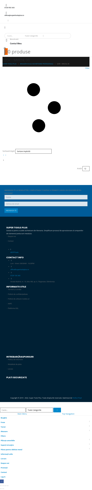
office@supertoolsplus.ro (19, 270)
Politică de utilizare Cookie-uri (19, 299)
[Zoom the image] (38, 317)
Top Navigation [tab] (68, 414)
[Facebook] (8, 20)
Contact (11, 241)
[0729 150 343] (46, 6)
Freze (3, 423)
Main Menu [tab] (22, 414)
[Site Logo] (9, 32)
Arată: (79, 168)
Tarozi (3, 427)
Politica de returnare (15, 360)
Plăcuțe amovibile (8, 441)
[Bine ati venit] (46, 43)
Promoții (4, 468)
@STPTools (14, 252)
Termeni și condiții (15, 289)
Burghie (4, 418)
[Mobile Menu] (5, 27)
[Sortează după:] (33, 151)
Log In (3, 477)
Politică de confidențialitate (18, 294)
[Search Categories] (32, 35)
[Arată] (85, 168)
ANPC (10, 304)
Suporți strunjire (7, 445)
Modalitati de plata (15, 364)
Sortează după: (9, 151)
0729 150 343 (15, 276)
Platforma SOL (13, 308)
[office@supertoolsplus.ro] (46, 13)
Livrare (10, 369)
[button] (46, 108)
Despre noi (12, 236)
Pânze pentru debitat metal (12, 450)
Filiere (3, 436)
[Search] (43, 35)
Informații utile (7, 454)
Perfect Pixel (77, 398)
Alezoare (4, 432)
